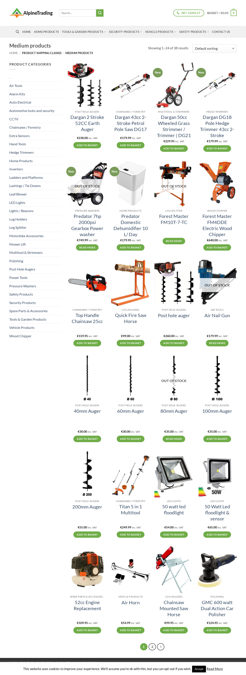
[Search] (17, 32)
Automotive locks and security (31, 111)
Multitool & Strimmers (26, 252)
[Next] (160, 647)
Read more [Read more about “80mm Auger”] (174, 438)
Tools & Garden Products (84, 32)
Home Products (46, 32)
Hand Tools (17, 144)
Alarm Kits (17, 94)
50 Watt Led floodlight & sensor (217, 512)
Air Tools (15, 85)
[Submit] (100, 13)
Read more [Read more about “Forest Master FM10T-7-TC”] (174, 241)
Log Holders (18, 219)
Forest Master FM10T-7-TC (174, 219)
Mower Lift (17, 244)
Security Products (125, 32)
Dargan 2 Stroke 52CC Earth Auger (87, 123)
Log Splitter (17, 227)
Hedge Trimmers (21, 152)
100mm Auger (217, 411)
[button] (222, 13)
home (26, 32)
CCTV (13, 119)
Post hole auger (174, 315)
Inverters (16, 169)
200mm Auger (87, 507)
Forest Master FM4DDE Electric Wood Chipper (217, 225)
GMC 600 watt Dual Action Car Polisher (217, 608)
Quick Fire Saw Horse (130, 318)
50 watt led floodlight (174, 509)
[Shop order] (215, 48)
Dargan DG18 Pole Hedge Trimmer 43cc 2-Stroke (217, 126)
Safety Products (194, 32)
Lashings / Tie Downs (25, 186)
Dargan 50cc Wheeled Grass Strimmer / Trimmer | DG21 (174, 126)
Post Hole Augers (22, 269)
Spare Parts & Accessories (28, 311)
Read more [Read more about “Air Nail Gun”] (217, 343)
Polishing (16, 261)
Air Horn (130, 602)
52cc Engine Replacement (87, 605)
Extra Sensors (19, 136)
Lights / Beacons (21, 211)
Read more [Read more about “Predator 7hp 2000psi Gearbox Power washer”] (87, 247)
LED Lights (17, 202)
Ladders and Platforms (26, 177)
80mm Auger (174, 411)
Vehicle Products (160, 32)
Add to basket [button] (87, 145)
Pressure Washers (22, 286)
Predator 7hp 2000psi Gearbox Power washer (87, 225)
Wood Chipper (20, 336)
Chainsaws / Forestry (25, 127)
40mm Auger (87, 411)
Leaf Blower (18, 194)
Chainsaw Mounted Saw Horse (174, 608)
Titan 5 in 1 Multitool (130, 509)
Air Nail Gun (217, 315)
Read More (215, 669)
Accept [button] (199, 669)
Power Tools (18, 277)
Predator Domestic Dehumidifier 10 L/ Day (130, 225)
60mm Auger (130, 411)
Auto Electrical (20, 102)
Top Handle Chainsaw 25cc (87, 318)
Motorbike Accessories (26, 236)
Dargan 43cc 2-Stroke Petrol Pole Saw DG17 (130, 123)
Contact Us (221, 32)
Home (13, 53)
